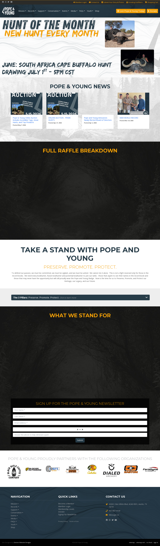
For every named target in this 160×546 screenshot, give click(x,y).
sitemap (132, 542)
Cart (151, 2)
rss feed (149, 542)
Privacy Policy (63, 521)
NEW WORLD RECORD (129, 118)
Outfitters (134, 2)
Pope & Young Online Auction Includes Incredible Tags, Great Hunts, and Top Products (25, 120)
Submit (80, 440)
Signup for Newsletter (67, 514)
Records (31, 11)
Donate (152, 11)
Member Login (64, 506)
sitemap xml (140, 542)
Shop (97, 11)
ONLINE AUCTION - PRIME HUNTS (59, 119)
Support (41, 11)
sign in (156, 542)
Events (65, 11)
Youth (89, 11)
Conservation (53, 11)
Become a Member (66, 503)
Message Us (112, 515)
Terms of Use (74, 521)
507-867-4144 (113, 510)
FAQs (81, 11)
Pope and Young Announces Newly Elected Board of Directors (98, 119)
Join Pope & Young (130, 11)
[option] (11, 469)
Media (73, 11)
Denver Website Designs (22, 542)
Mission (21, 11)
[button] (12, 47)
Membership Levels (66, 509)
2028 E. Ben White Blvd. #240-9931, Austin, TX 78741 (126, 505)
